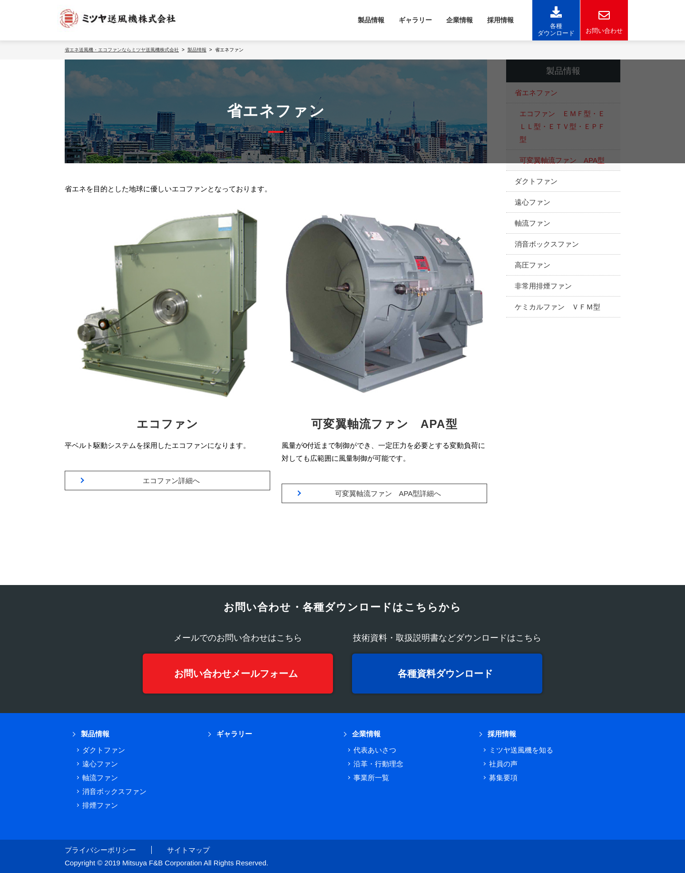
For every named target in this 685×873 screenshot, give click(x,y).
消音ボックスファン (547, 244)
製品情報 (371, 20)
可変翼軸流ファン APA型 (384, 423)
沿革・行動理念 (378, 764)
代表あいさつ (374, 750)
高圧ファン (532, 265)
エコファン (168, 423)
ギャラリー (415, 20)
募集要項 (503, 778)
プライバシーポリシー (100, 850)
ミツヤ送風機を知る (521, 750)
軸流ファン (532, 223)
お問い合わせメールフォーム (236, 673)
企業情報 (459, 20)
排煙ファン (100, 805)
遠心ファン (532, 202)
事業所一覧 (371, 778)
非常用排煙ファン (543, 286)
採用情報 (500, 20)
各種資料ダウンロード (445, 673)
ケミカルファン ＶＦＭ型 (557, 307)
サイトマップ (188, 850)
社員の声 (503, 764)
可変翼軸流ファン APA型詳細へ (388, 493)
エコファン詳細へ (171, 480)
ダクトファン (536, 181)
